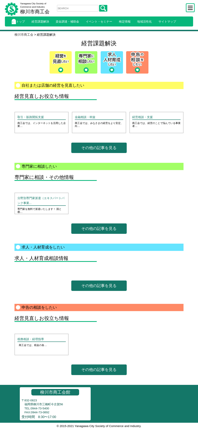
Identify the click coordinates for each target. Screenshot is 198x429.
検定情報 (125, 21)
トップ (18, 21)
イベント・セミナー (99, 21)
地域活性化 (144, 21)
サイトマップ (167, 21)
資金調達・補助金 (67, 21)
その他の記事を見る (99, 148)
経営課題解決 (40, 21)
